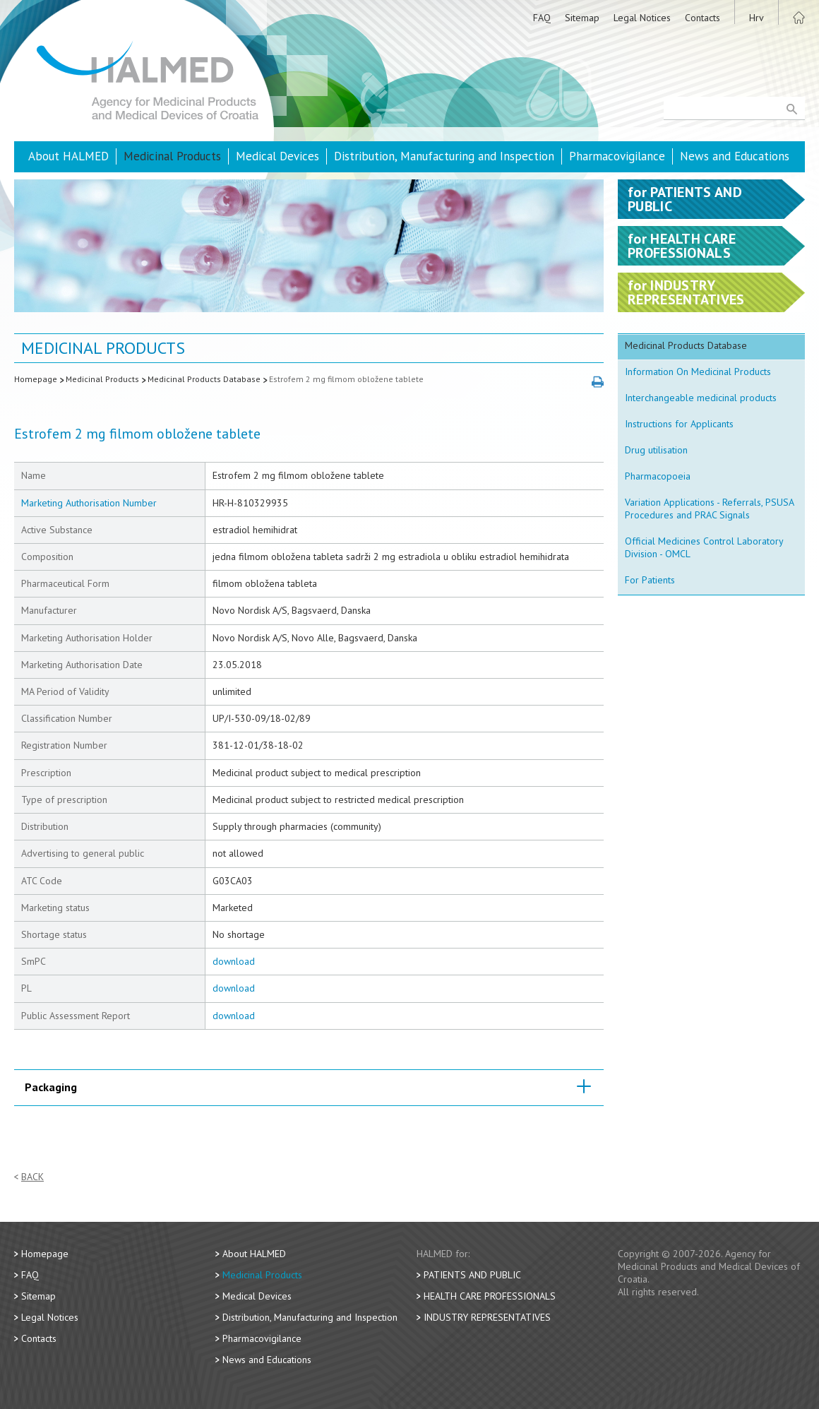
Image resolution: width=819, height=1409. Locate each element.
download (234, 961)
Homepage (35, 379)
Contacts (702, 17)
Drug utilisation (656, 450)
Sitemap (582, 17)
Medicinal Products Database (204, 379)
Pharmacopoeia (658, 476)
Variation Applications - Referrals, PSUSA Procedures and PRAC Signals (709, 508)
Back (32, 1177)
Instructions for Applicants (679, 423)
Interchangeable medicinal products (701, 397)
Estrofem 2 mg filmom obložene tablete (346, 379)
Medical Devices (277, 156)
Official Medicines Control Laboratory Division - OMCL (704, 547)
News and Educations (734, 156)
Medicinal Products (172, 156)
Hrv (756, 17)
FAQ (542, 17)
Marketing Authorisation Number (89, 503)
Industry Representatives (487, 1317)
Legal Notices (642, 17)
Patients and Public (472, 1274)
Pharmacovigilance (617, 156)
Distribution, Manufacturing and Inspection (444, 156)
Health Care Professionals (490, 1296)
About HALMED (68, 156)
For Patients (650, 579)
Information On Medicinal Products (698, 371)
